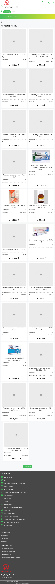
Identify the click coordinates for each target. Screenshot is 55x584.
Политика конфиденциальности (10, 557)
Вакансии (4, 541)
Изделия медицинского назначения (14, 483)
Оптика (6, 501)
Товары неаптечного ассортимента (14, 519)
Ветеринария (8, 525)
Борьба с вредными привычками (13, 507)
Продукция (5, 473)
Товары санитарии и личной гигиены (14, 492)
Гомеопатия (7, 498)
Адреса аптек (5, 538)
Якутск (14, 12)
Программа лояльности (8, 551)
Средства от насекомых (11, 516)
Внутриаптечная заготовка (12, 522)
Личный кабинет (6, 554)
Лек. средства (8, 477)
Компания (5, 532)
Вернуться (27, 466)
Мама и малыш (8, 486)
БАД (5, 480)
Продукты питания (9, 513)
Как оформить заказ (7, 548)
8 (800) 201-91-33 (11, 7)
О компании (4, 535)
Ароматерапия (8, 504)
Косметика (7, 510)
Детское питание (9, 489)
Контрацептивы (8, 495)
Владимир (7, 12)
